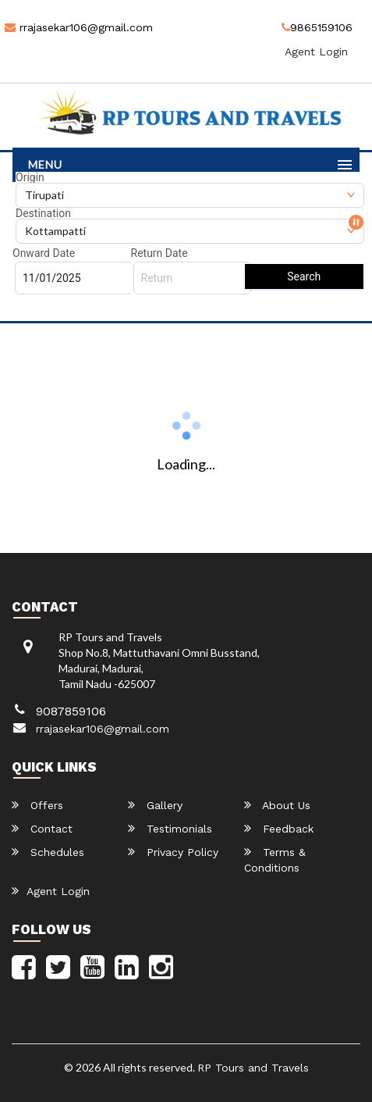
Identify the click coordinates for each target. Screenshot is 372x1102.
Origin (30, 177)
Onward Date (43, 253)
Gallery (155, 804)
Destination (43, 213)
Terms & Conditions (275, 859)
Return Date (159, 253)
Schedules (48, 851)
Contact (42, 828)
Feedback (279, 828)
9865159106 (317, 27)
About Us (277, 804)
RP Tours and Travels (253, 1067)
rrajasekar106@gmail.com (79, 27)
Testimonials (170, 828)
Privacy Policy (173, 851)
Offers (37, 804)
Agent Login (316, 51)
